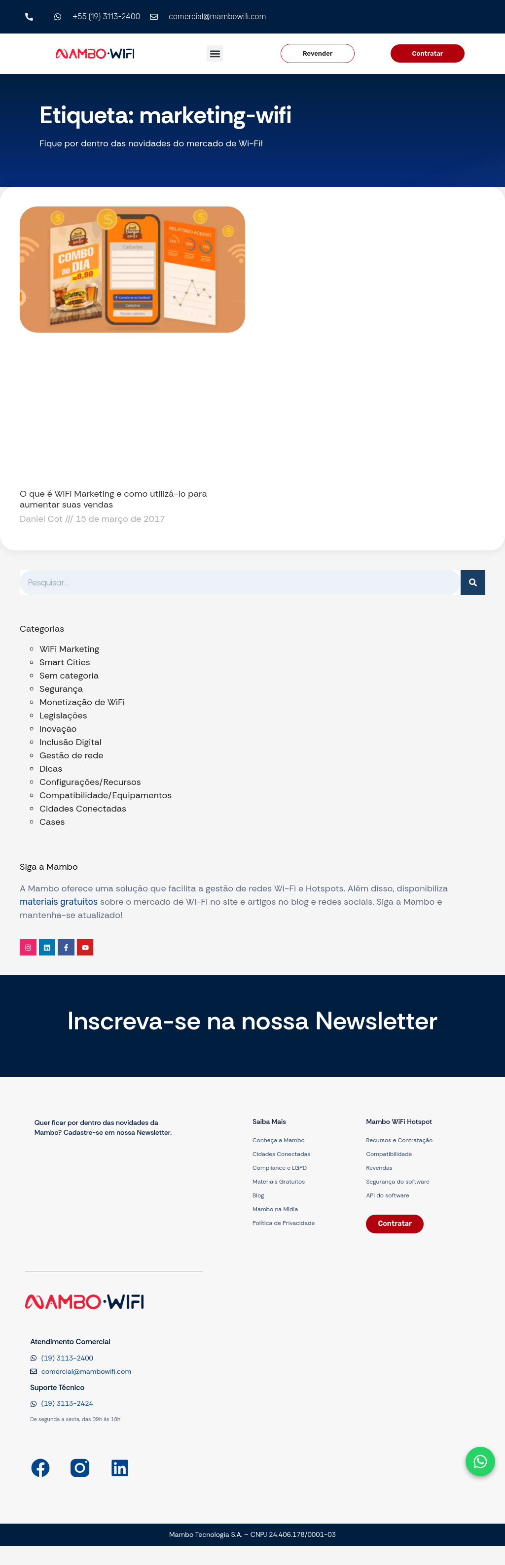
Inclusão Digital (70, 742)
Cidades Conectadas (82, 809)
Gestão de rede (71, 755)
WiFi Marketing (69, 649)
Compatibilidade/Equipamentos (105, 795)
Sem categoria (69, 675)
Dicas (50, 769)
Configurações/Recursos (90, 782)
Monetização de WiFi (82, 702)
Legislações (63, 715)
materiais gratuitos (59, 901)
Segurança (61, 689)
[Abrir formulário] (480, 1461)
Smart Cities (64, 662)
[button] (215, 53)
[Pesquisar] (473, 582)
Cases (52, 822)
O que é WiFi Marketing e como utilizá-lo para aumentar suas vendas (113, 499)
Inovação (57, 729)
